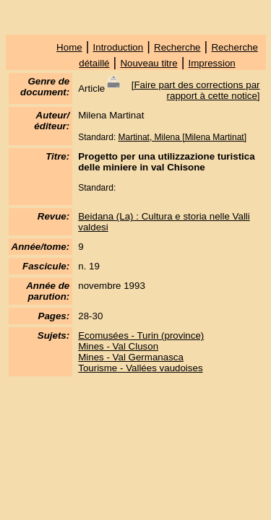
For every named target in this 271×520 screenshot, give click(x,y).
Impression (212, 63)
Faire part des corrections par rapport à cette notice (196, 90)
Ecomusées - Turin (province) (141, 335)
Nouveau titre (148, 63)
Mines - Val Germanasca (131, 357)
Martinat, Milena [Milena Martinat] (182, 137)
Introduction (118, 47)
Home (69, 47)
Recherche (177, 47)
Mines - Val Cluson (118, 346)
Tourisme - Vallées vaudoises (140, 368)
